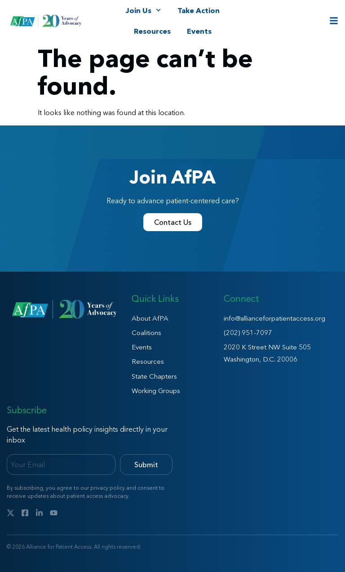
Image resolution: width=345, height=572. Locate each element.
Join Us (143, 10)
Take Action (198, 10)
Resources (152, 31)
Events (199, 31)
